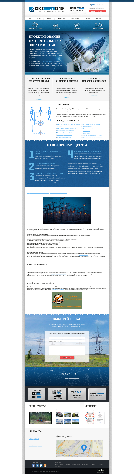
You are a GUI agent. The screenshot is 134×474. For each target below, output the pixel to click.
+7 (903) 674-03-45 (34, 439)
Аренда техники (77, 24)
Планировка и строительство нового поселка (92, 137)
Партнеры (87, 18)
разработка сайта (100, 471)
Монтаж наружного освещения (64, 137)
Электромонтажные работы (35, 24)
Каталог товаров (56, 24)
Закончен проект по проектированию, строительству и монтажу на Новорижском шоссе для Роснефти (94, 87)
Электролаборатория (87, 126)
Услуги (39, 18)
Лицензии (49, 18)
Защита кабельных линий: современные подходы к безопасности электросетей (47, 193)
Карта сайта (58, 466)
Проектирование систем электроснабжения (66, 128)
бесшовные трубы (83, 255)
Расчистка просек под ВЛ (98, 24)
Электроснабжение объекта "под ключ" (91, 124)
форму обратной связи (72, 378)
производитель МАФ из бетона (58, 274)
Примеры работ (61, 18)
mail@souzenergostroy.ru (35, 446)
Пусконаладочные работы (88, 128)
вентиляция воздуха (47, 61)
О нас (29, 18)
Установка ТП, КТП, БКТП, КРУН (64, 135)
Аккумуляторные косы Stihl (58, 289)
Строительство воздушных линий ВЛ (65, 130)
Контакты (98, 18)
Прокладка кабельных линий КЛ (64, 132)
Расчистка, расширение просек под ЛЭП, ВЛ (92, 135)
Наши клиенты (75, 18)
